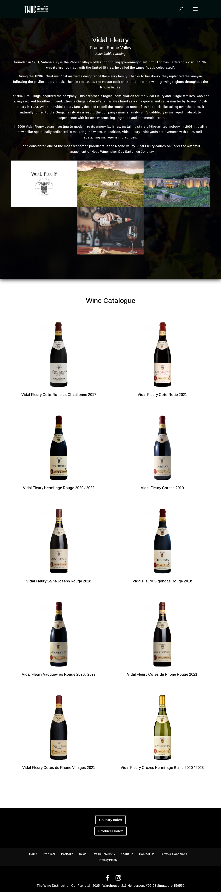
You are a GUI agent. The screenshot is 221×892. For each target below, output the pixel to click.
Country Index (110, 820)
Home (33, 854)
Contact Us (146, 854)
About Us (127, 854)
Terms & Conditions (173, 854)
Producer (49, 854)
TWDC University (103, 854)
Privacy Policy (108, 859)
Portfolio (67, 854)
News (82, 854)
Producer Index (110, 831)
